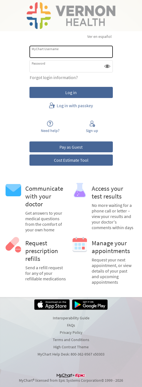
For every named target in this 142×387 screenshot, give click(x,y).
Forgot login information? (54, 77)
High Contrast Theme (71, 346)
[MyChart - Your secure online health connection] (71, 15)
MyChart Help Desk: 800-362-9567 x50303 (71, 354)
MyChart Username (45, 49)
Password (38, 63)
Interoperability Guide (71, 317)
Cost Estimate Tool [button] (71, 160)
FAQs (71, 325)
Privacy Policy (71, 332)
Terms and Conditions (71, 339)
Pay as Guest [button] (71, 147)
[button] (107, 66)
